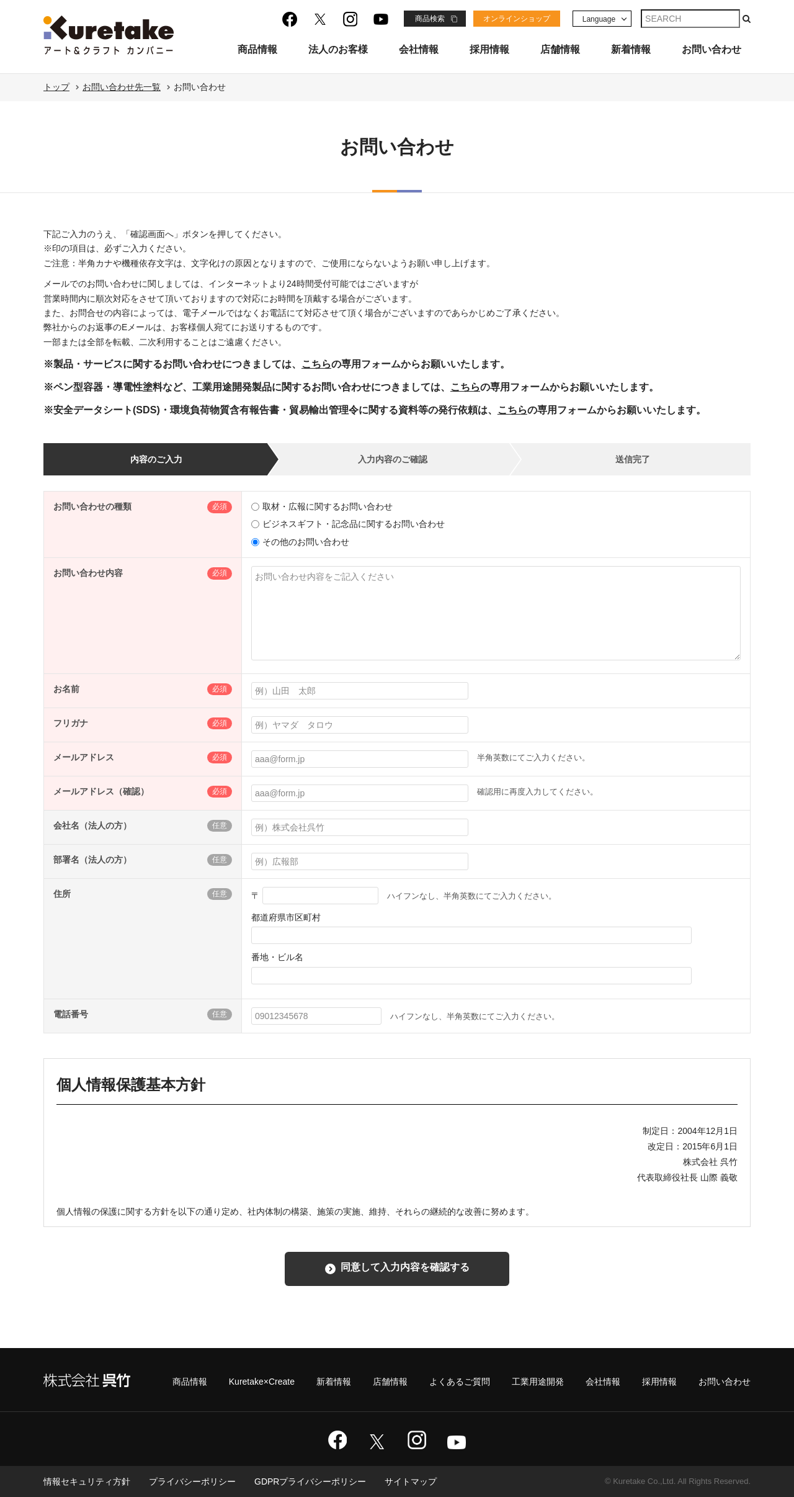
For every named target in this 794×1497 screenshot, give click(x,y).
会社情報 (419, 50)
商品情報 (257, 50)
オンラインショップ (516, 18)
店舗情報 (560, 50)
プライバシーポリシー (192, 1481)
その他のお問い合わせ (300, 542)
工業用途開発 (538, 1382)
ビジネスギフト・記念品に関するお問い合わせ (348, 524)
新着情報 (631, 50)
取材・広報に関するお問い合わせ (322, 506)
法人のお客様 (338, 50)
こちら (316, 363)
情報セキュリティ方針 (86, 1481)
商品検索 (430, 18)
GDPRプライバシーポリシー (310, 1481)
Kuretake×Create (262, 1382)
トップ (56, 87)
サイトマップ (411, 1481)
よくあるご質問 (459, 1382)
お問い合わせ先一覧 (122, 87)
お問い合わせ (711, 50)
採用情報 (489, 50)
